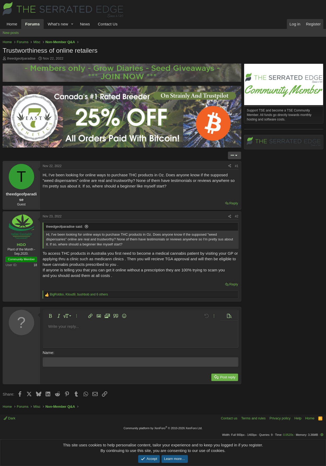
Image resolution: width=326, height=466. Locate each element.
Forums (32, 24)
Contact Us (107, 24)
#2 (236, 216)
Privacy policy (280, 418)
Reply (233, 203)
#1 (236, 166)
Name (48, 352)
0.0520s (288, 434)
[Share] (229, 166)
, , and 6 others (79, 294)
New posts (11, 33)
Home (12, 24)
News (85, 24)
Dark (9, 418)
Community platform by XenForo (163, 427)
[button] (72, 24)
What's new (58, 24)
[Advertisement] (283, 208)
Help (298, 418)
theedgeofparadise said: (64, 226)
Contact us (229, 418)
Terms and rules (253, 418)
